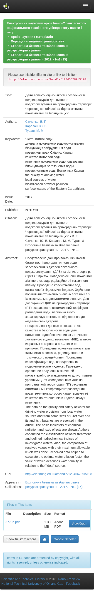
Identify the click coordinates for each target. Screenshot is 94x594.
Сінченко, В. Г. (35, 121)
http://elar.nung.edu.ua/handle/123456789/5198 (58, 474)
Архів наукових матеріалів (32, 37)
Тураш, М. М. (34, 130)
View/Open (79, 523)
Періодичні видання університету (37, 41)
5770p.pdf (12, 522)
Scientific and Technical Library (23, 579)
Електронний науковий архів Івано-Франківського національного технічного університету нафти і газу (46, 27)
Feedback (73, 583)
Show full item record (21, 539)
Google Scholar (65, 539)
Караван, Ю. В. (36, 126)
